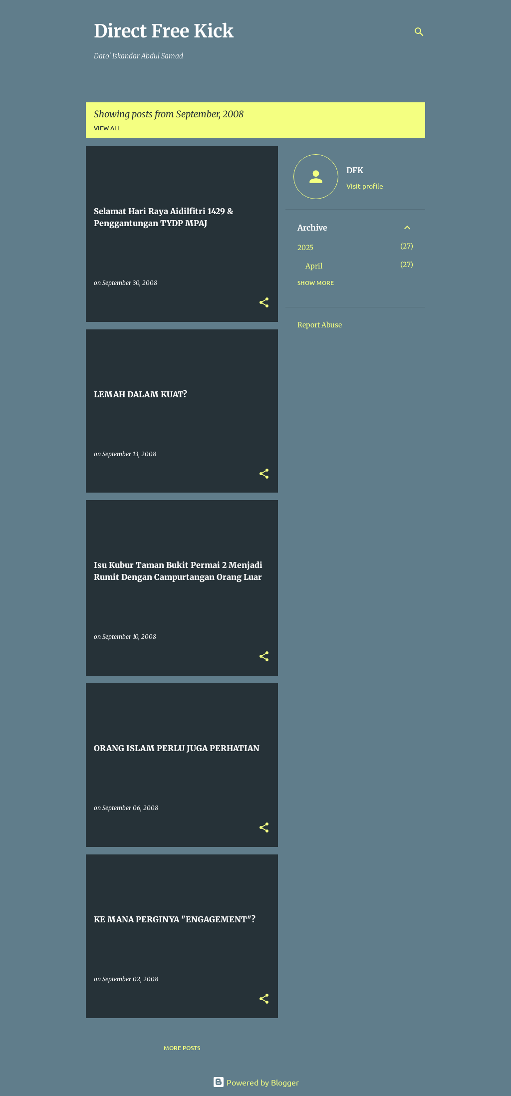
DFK (354, 170)
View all (107, 128)
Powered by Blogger (256, 1082)
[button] (264, 303)
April (313, 266)
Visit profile (364, 185)
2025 (305, 247)
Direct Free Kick (164, 31)
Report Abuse (319, 324)
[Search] (419, 32)
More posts (182, 1048)
